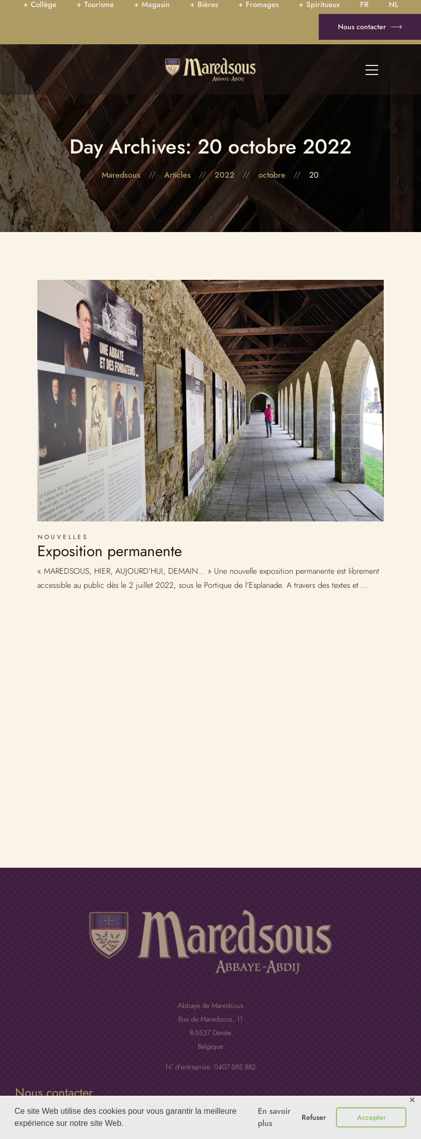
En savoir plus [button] (274, 1117)
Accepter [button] (371, 1117)
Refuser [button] (314, 1117)
